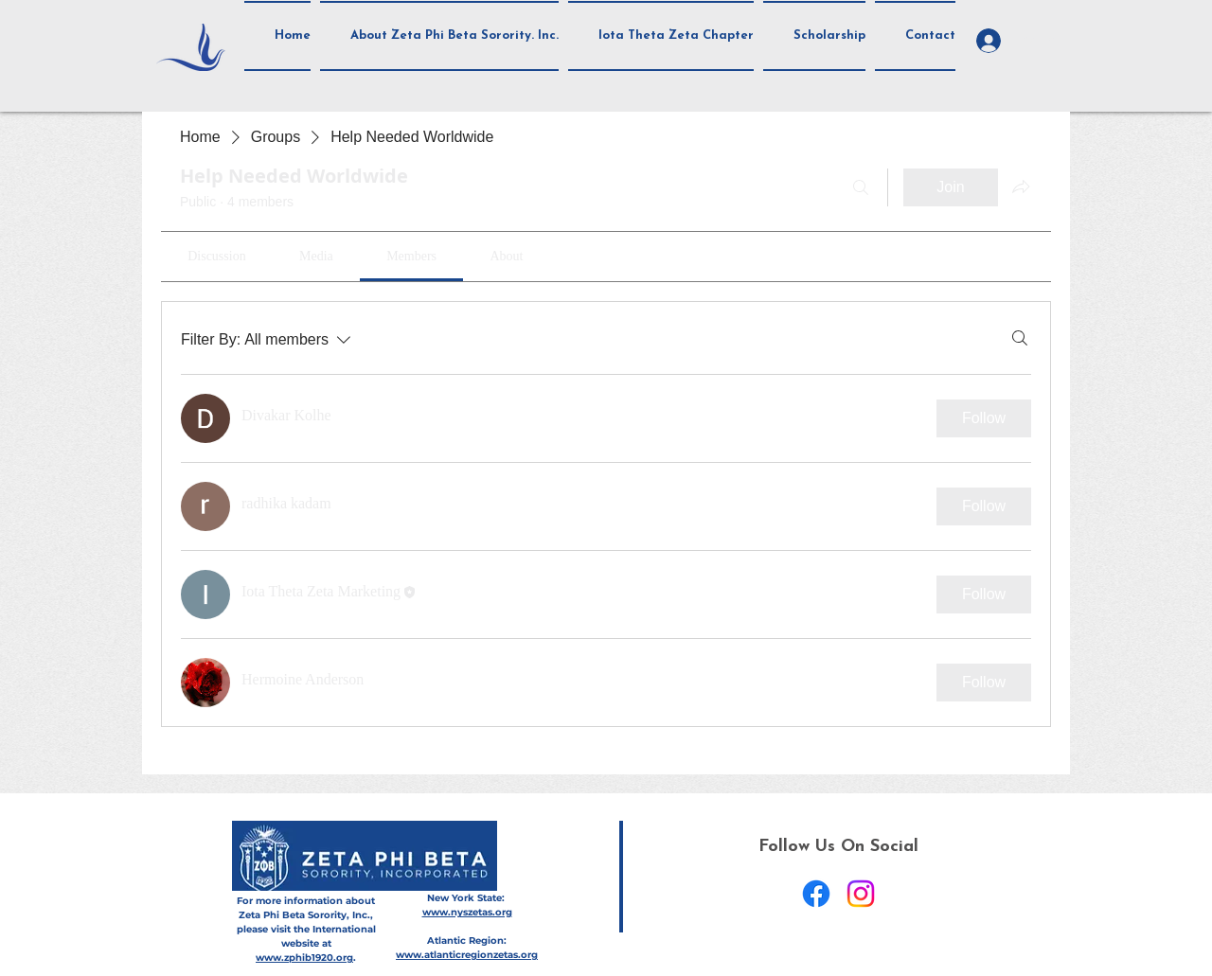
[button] (439, 36)
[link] (216, 256)
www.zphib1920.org (304, 957)
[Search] (860, 187)
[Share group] (1020, 186)
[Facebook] (816, 894)
